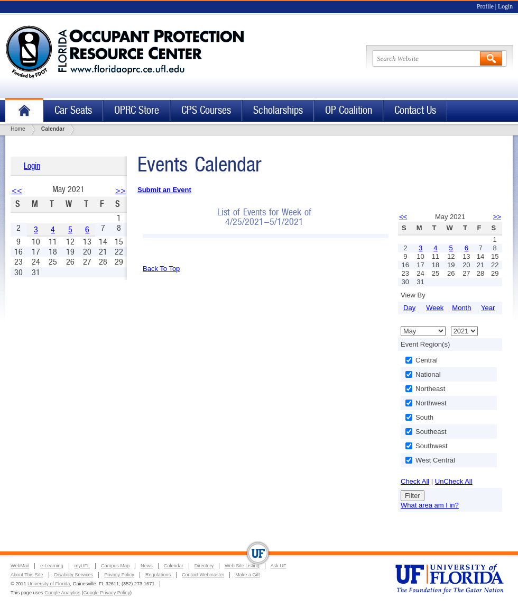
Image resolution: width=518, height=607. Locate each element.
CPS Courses (206, 110)
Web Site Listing (242, 565)
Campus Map (115, 565)
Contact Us (415, 110)
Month (461, 308)
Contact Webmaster (203, 574)
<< (17, 190)
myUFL (82, 565)
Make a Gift (247, 574)
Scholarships (278, 110)
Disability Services (74, 574)
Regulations (158, 574)
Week (434, 308)
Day (409, 308)
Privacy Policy (119, 574)
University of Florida (48, 583)
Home (24, 111)
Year (488, 308)
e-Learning (51, 565)
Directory (204, 565)
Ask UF (278, 565)
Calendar (173, 565)
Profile (485, 6)
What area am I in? (430, 505)
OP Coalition (348, 110)
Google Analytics (62, 592)
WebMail (20, 565)
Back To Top (161, 269)
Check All (415, 481)
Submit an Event (164, 190)
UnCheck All (454, 481)
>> (120, 190)
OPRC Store (136, 110)
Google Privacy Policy (107, 592)
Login (505, 6)
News (147, 565)
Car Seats (73, 110)
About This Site (27, 574)
